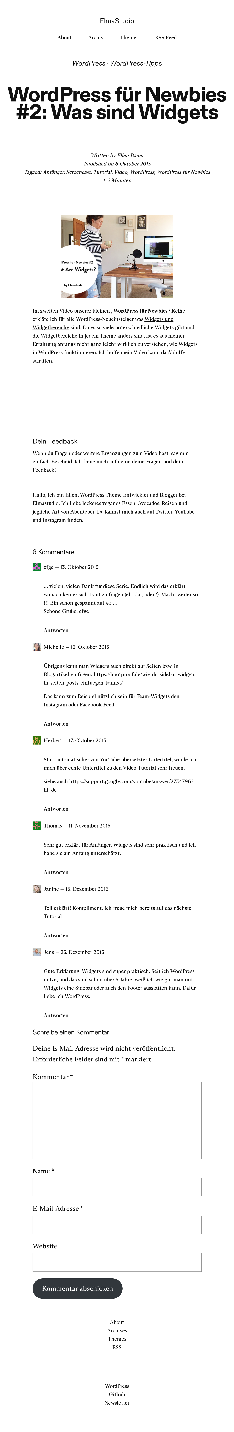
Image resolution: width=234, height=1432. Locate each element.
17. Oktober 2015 (87, 740)
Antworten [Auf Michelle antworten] (56, 723)
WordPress (88, 63)
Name (43, 1171)
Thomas (53, 825)
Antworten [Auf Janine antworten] (56, 935)
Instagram (54, 520)
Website (45, 1246)
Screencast (78, 172)
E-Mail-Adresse (58, 1208)
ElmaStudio (117, 21)
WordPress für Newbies (183, 172)
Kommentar (53, 1077)
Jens (49, 952)
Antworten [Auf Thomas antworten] (56, 872)
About (117, 1322)
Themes (117, 1339)
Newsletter (117, 1403)
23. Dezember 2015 (82, 952)
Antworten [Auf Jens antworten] (56, 1015)
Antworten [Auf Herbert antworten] (56, 809)
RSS (117, 1347)
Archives (117, 1330)
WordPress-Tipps (136, 63)
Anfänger (53, 172)
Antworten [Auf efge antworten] (56, 630)
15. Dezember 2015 (87, 889)
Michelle (54, 647)
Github (117, 1394)
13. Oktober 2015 (79, 567)
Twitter (163, 511)
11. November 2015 (89, 825)
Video (120, 172)
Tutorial (102, 172)
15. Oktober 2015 (90, 647)
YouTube (185, 511)
